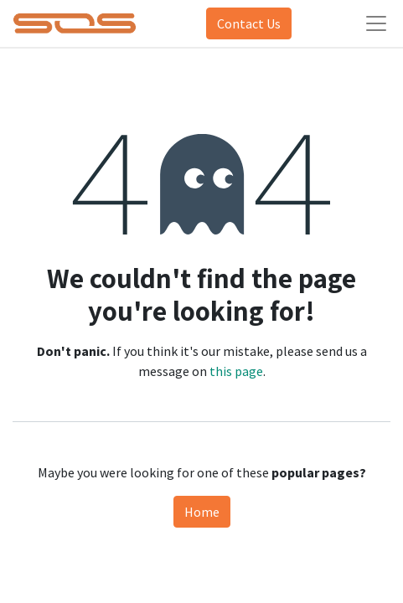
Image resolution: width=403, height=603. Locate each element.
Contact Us (249, 23)
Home (202, 511)
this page (236, 371)
